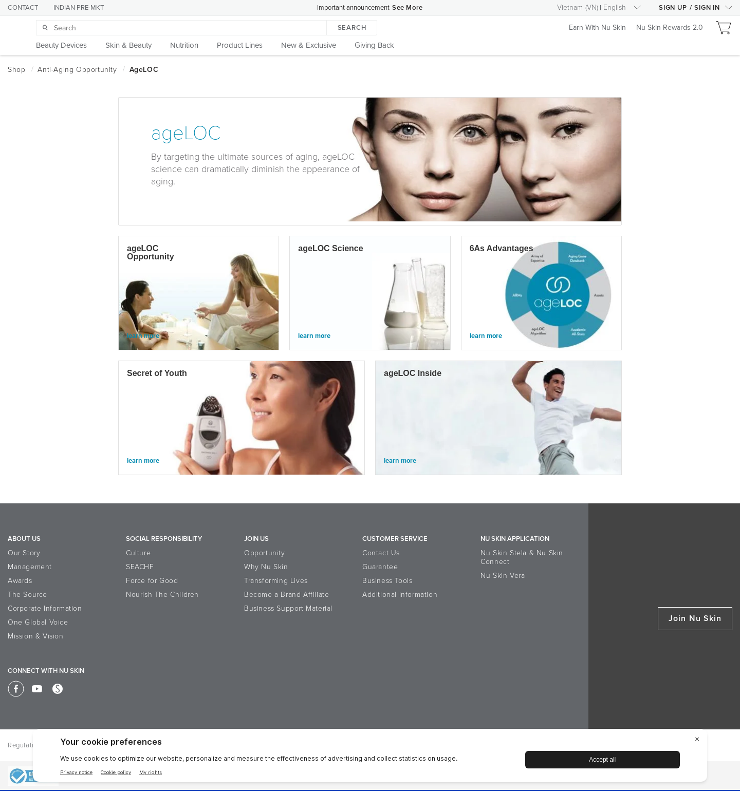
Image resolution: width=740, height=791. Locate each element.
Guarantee (380, 566)
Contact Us (381, 553)
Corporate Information (45, 608)
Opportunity (264, 553)
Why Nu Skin (266, 566)
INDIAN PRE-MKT (78, 8)
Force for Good (152, 580)
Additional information (399, 594)
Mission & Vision (36, 636)
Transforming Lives (276, 580)
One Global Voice (38, 622)
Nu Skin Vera (502, 575)
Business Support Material (288, 608)
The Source (27, 594)
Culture (138, 553)
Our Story (24, 553)
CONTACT (23, 8)
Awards (20, 580)
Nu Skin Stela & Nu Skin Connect (521, 557)
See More (407, 8)
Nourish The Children (162, 594)
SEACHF (140, 566)
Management (30, 566)
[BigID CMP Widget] (370, 758)
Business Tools (387, 580)
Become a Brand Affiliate (286, 594)
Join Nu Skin (695, 618)
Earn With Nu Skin (597, 28)
